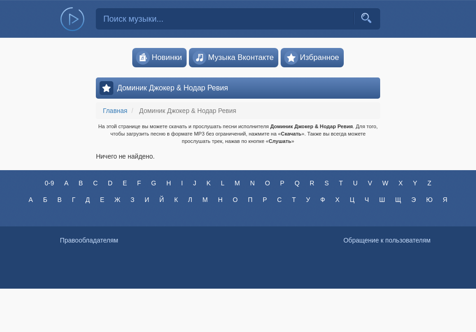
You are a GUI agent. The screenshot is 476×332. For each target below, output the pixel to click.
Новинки (159, 58)
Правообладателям (89, 240)
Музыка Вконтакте (233, 58)
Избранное (311, 58)
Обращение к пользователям (386, 240)
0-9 (49, 183)
